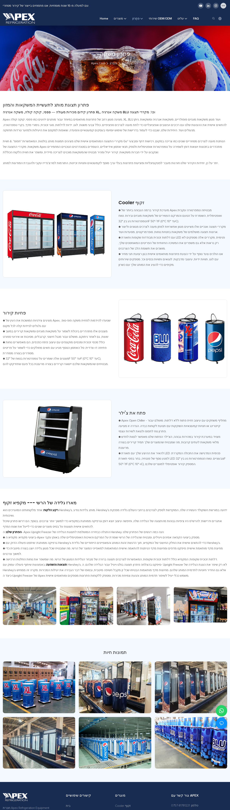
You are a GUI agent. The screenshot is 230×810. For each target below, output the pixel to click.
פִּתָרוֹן (113, 63)
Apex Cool (98, 63)
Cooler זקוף (123, 805)
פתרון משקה (130, 63)
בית (68, 805)
